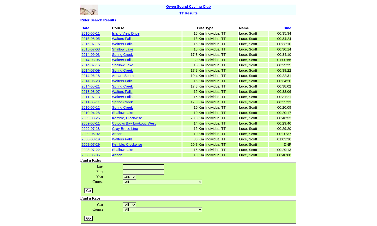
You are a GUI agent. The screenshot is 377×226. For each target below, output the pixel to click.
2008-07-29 (91, 144)
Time (287, 28)
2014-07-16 (91, 65)
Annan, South (123, 76)
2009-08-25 (91, 118)
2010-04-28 (91, 113)
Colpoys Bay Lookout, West (134, 123)
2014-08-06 (91, 60)
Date (85, 28)
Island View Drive (125, 33)
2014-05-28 (91, 81)
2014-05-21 (91, 86)
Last (100, 166)
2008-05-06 (91, 155)
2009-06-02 (91, 134)
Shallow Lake (122, 49)
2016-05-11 (91, 33)
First (99, 172)
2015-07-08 (91, 49)
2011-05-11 (91, 102)
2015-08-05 (91, 39)
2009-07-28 (91, 129)
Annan (117, 134)
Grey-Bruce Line (125, 129)
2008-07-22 (91, 150)
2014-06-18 (91, 76)
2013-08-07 (91, 92)
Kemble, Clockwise (127, 118)
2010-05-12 (91, 107)
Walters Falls (122, 39)
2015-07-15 (91, 44)
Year (99, 177)
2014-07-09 (91, 70)
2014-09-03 (91, 54)
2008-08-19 (91, 139)
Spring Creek (122, 54)
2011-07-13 (91, 97)
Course (98, 182)
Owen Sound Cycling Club (188, 6)
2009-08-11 (91, 123)
